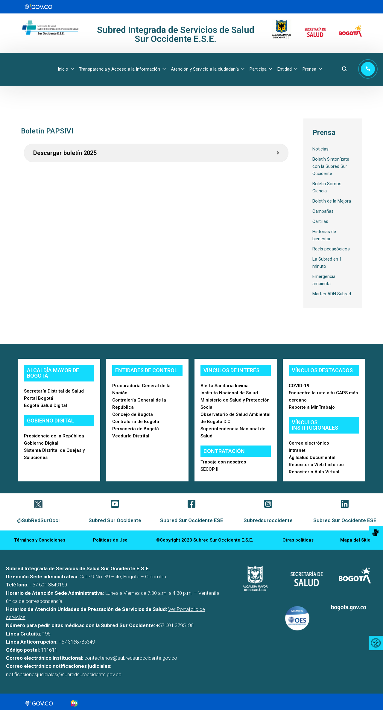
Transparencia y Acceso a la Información (122, 69)
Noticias (320, 149)
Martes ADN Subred (331, 294)
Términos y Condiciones (39, 540)
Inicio (66, 69)
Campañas (323, 211)
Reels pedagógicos (331, 249)
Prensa (313, 69)
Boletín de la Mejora (331, 201)
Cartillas (320, 221)
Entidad (287, 69)
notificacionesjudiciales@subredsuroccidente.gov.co (63, 674)
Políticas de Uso (110, 540)
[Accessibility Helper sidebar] (376, 643)
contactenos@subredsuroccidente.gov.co (130, 658)
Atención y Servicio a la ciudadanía (208, 69)
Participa (261, 69)
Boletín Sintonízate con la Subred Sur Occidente (330, 166)
